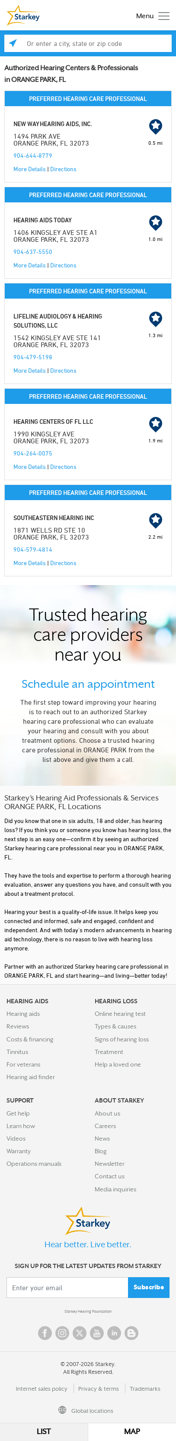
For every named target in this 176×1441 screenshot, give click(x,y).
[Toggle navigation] (151, 15)
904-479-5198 (32, 357)
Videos (16, 1138)
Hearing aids (23, 1013)
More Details (29, 168)
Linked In (114, 1333)
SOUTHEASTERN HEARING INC (53, 517)
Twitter (79, 1333)
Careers (105, 1125)
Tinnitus (17, 1051)
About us (107, 1113)
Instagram (62, 1333)
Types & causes (115, 1026)
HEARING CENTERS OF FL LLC (53, 421)
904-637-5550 (32, 251)
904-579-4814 (32, 549)
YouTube (97, 1333)
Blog (101, 1151)
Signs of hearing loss (122, 1039)
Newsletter (110, 1163)
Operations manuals (33, 1163)
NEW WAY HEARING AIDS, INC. (52, 123)
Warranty (18, 1151)
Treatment (109, 1051)
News (102, 1138)
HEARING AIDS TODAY (42, 220)
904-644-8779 (32, 155)
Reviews (17, 1026)
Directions (63, 168)
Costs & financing (30, 1039)
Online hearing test (120, 1013)
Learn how (20, 1125)
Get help (18, 1113)
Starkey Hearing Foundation (88, 1311)
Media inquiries (115, 1189)
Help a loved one (118, 1064)
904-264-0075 (32, 453)
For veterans (23, 1064)
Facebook (45, 1333)
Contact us (110, 1176)
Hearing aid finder (30, 1076)
